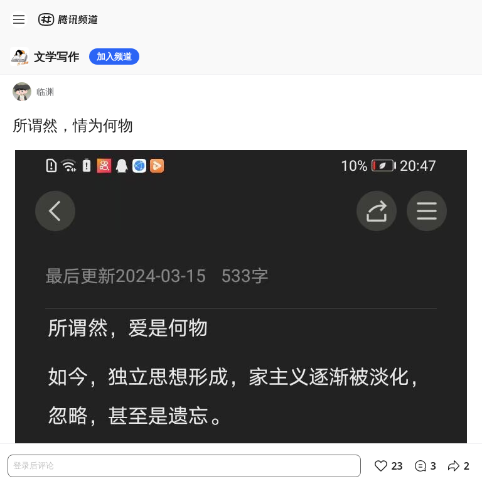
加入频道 (114, 56)
